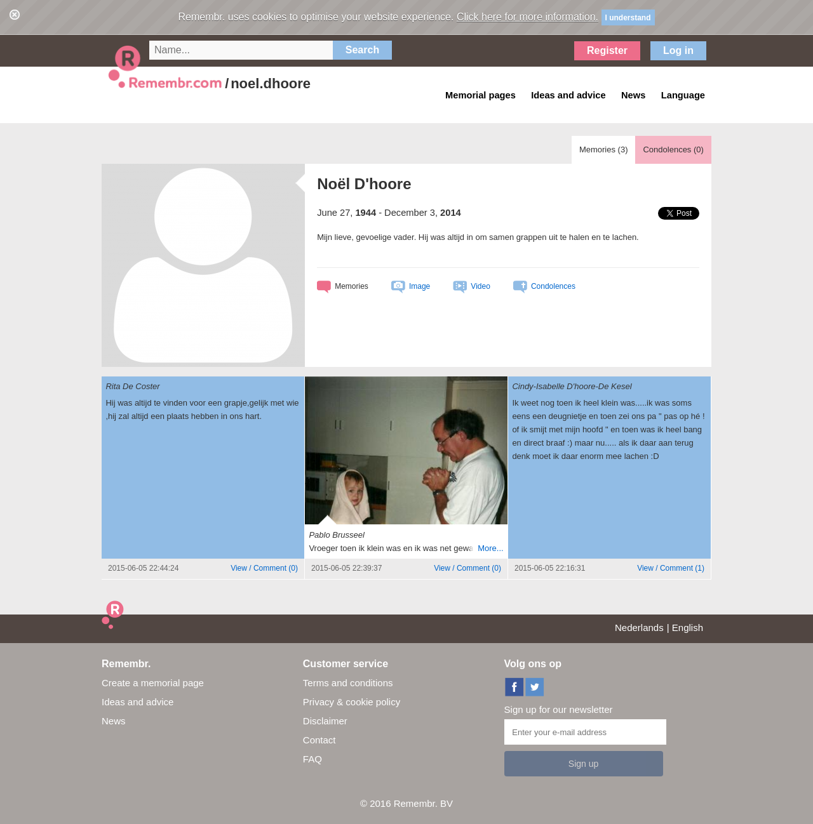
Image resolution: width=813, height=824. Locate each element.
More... (490, 548)
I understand (628, 17)
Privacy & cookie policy (351, 701)
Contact (319, 739)
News (114, 720)
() (264, 568)
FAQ (312, 759)
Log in (678, 50)
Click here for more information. (527, 16)
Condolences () (673, 149)
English (687, 627)
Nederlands (639, 627)
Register (607, 50)
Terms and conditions (348, 682)
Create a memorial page (153, 682)
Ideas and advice (137, 701)
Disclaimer (325, 720)
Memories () (603, 149)
